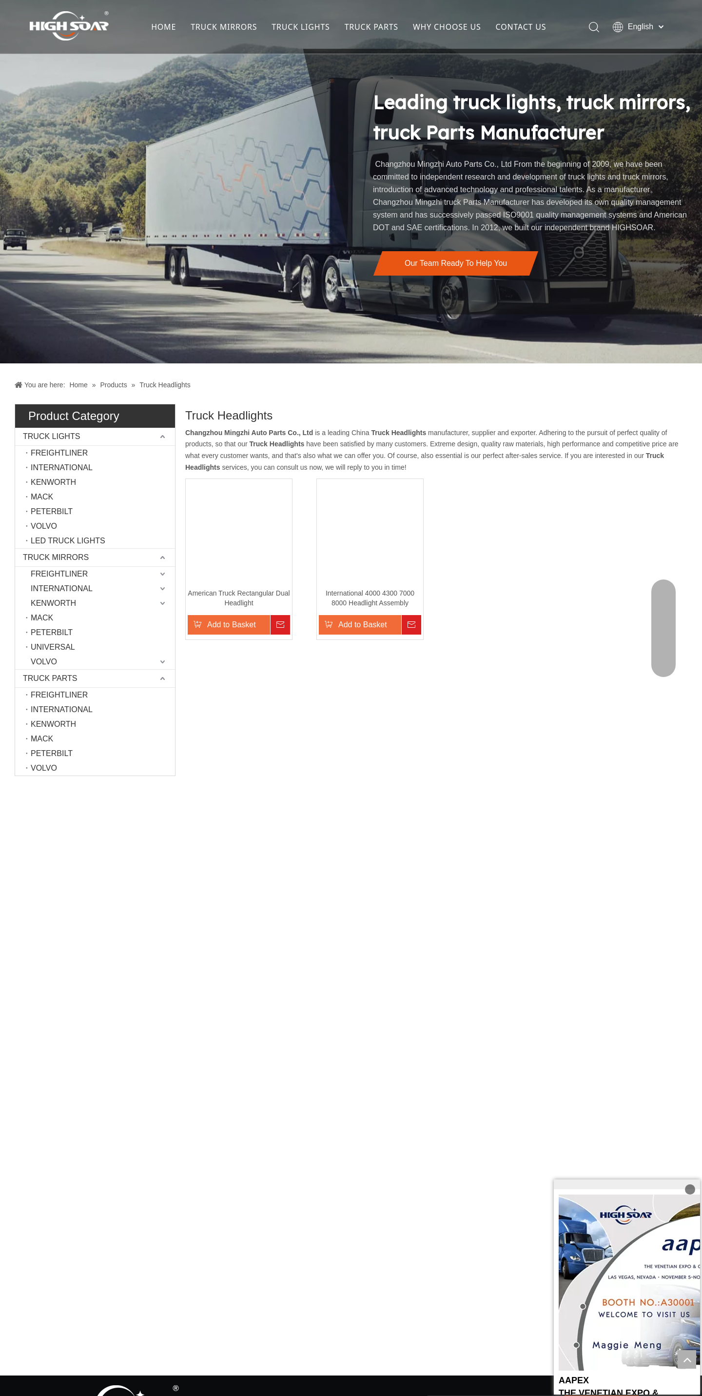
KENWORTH (53, 482)
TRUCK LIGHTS (301, 26)
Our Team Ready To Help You (456, 263)
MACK (42, 497)
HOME (163, 26)
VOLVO (44, 526)
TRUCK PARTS (371, 26)
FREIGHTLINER (59, 453)
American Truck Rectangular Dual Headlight (241, 603)
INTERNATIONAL (62, 467)
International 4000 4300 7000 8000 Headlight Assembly (353, 603)
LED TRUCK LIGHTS (68, 541)
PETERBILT (52, 511)
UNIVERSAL (53, 647)
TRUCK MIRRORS (224, 26)
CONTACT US (521, 26)
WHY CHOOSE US (447, 26)
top (687, 1359)
